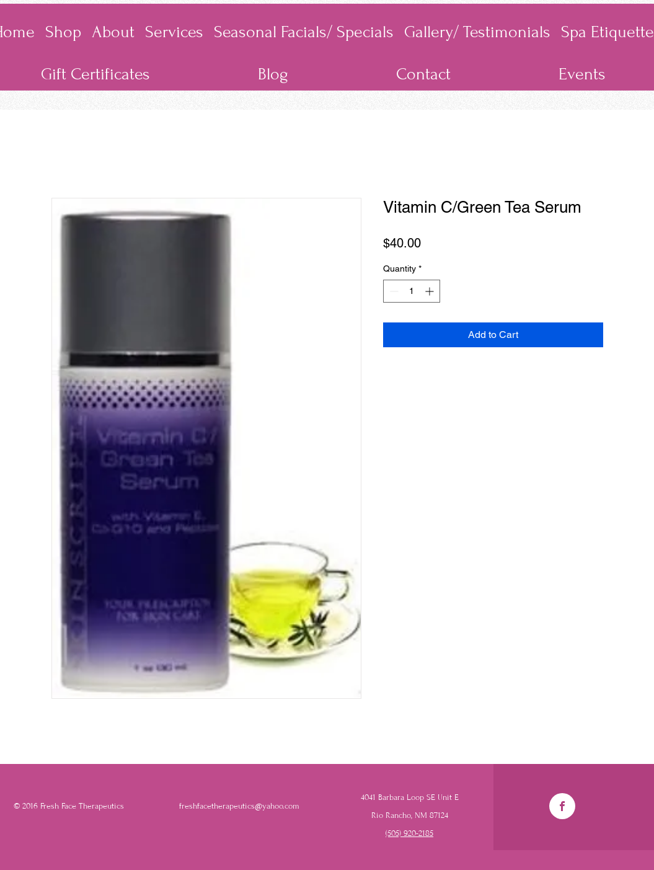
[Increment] (430, 291)
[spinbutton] (411, 291)
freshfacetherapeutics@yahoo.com (239, 806)
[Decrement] (392, 291)
